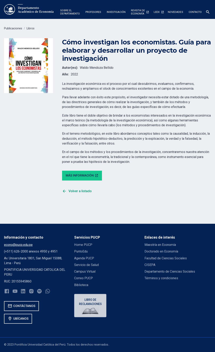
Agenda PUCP (84, 258)
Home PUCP (83, 245)
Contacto (195, 11)
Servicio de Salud (86, 265)
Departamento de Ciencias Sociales (169, 271)
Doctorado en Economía (161, 251)
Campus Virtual (85, 271)
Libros (30, 28)
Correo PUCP (83, 278)
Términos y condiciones (161, 278)
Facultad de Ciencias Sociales (165, 258)
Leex (157, 11)
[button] (70, 12)
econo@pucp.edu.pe (18, 245)
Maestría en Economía (160, 245)
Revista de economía (138, 12)
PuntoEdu (81, 251)
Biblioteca (81, 285)
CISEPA (149, 265)
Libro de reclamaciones (90, 302)
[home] (29, 9)
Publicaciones (13, 28)
